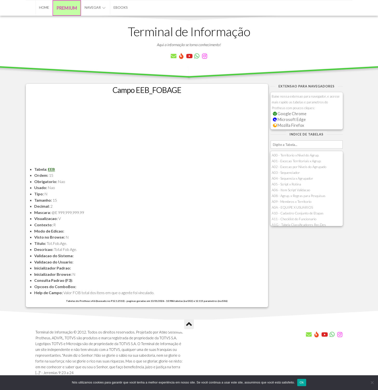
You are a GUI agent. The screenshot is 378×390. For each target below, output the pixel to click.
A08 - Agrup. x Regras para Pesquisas (298, 196)
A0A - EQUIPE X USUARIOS (292, 207)
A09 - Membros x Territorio (291, 201)
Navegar (93, 7)
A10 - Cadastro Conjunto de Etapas (298, 213)
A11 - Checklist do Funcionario (294, 219)
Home (44, 7)
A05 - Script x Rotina (286, 184)
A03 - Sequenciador (286, 172)
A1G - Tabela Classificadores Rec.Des (299, 225)
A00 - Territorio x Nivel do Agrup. (295, 155)
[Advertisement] (147, 132)
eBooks (121, 7)
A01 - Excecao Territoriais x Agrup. (296, 161)
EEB (51, 169)
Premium (67, 8)
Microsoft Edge (289, 119)
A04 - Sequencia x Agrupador (292, 178)
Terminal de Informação (189, 31)
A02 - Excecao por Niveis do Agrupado (299, 167)
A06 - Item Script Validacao (291, 190)
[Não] (372, 382)
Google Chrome (290, 113)
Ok (302, 382)
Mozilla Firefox (288, 125)
